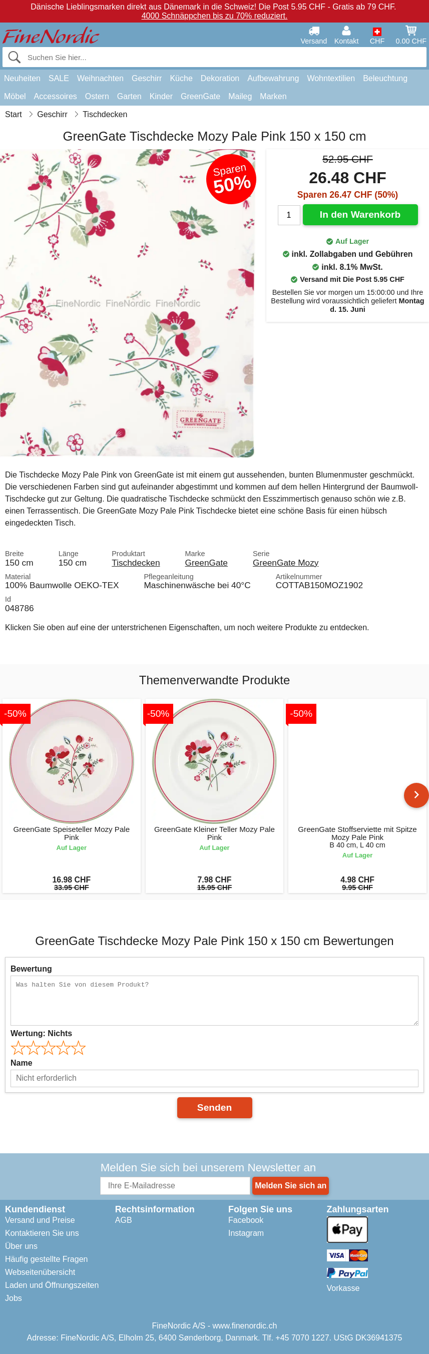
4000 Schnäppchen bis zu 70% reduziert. (215, 16)
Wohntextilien (331, 78)
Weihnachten (100, 78)
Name (22, 1063)
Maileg (240, 96)
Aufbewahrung (273, 78)
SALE (59, 78)
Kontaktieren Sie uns (42, 1233)
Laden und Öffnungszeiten (52, 1285)
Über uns (21, 1246)
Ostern (97, 96)
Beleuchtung (385, 78)
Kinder (161, 96)
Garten (129, 96)
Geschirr (147, 78)
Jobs (13, 1298)
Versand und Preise (40, 1220)
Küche (181, 78)
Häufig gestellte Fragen (46, 1259)
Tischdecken (136, 563)
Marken (273, 96)
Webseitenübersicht (40, 1272)
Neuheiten (22, 78)
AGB (123, 1220)
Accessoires (55, 96)
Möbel (15, 96)
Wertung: (41, 1033)
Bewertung (31, 969)
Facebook (245, 1220)
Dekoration (220, 78)
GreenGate (200, 96)
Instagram (246, 1233)
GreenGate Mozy (285, 563)
